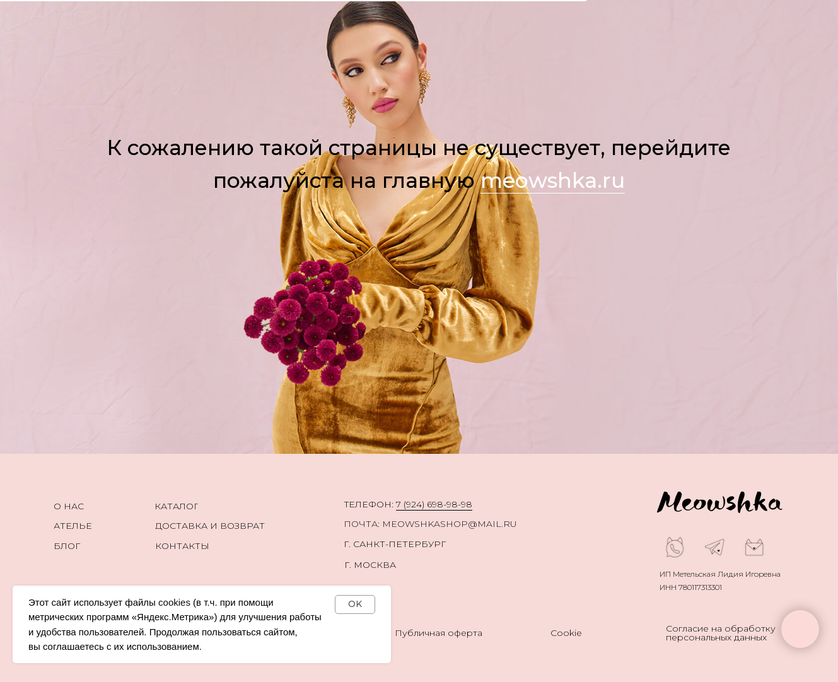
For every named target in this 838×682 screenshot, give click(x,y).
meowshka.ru (552, 180)
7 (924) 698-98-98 (434, 504)
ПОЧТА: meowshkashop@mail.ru (430, 523)
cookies (174, 602)
